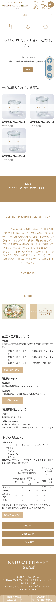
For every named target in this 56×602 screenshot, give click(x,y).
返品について (13, 400)
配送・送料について (13, 370)
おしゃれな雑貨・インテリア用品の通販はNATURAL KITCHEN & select (28, 588)
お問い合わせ (28, 534)
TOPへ (28, 70)
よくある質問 (28, 542)
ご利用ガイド (28, 526)
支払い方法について (13, 515)
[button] (10, 26)
